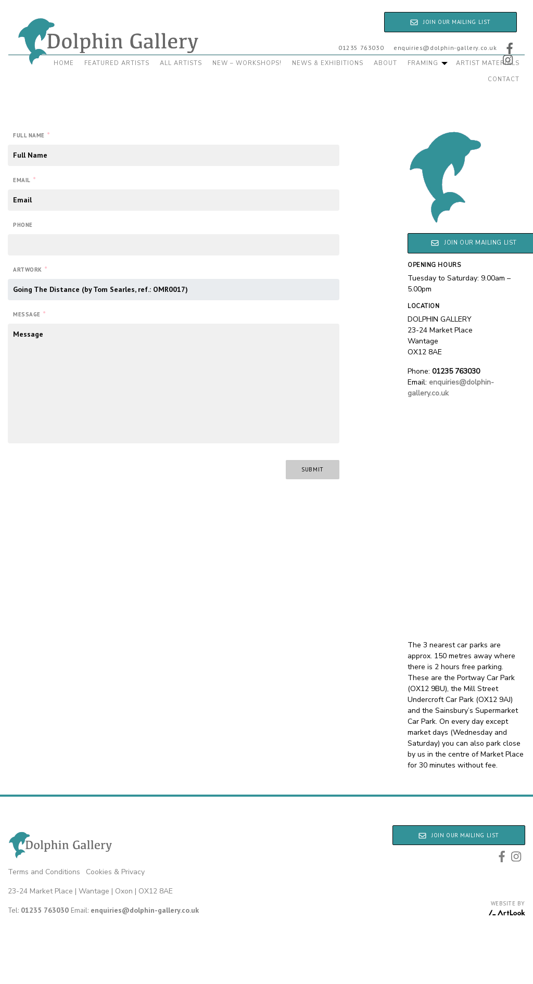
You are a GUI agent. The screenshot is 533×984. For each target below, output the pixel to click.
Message (29, 313)
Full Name (31, 134)
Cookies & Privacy (115, 872)
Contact (503, 79)
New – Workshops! (247, 63)
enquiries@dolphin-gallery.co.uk (445, 48)
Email (24, 179)
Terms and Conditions (44, 872)
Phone (23, 224)
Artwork (30, 269)
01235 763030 (361, 48)
